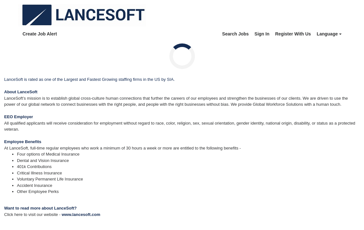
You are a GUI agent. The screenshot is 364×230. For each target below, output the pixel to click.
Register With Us (293, 33)
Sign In (261, 33)
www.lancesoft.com (81, 214)
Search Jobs (235, 33)
